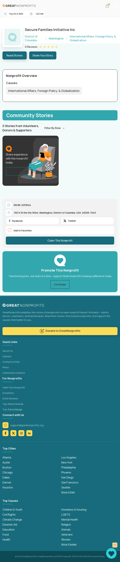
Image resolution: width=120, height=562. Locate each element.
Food (5, 534)
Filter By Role (52, 128)
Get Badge (60, 284)
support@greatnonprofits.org (22, 425)
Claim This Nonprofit (59, 240)
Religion (66, 524)
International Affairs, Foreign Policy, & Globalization (44, 91)
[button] (108, 6)
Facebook (16, 220)
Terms (91, 556)
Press (5, 367)
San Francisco (69, 482)
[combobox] (19, 13)
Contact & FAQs (11, 361)
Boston (6, 467)
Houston (7, 487)
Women (66, 539)
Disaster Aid (9, 524)
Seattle (65, 487)
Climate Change (12, 519)
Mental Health (69, 519)
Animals (66, 529)
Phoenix (66, 472)
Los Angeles (68, 457)
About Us (7, 350)
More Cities (68, 492)
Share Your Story (42, 55)
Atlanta (6, 457)
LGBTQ (65, 514)
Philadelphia (68, 467)
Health (6, 539)
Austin (6, 462)
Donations (8, 393)
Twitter (69, 220)
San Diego (67, 477)
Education (8, 529)
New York (66, 462)
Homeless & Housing (73, 509)
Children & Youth (12, 509)
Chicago (7, 472)
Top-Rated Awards (12, 404)
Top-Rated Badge (12, 409)
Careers (6, 356)
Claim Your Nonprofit (13, 387)
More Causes (68, 544)
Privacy (101, 556)
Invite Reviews (10, 398)
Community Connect (13, 372)
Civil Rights (9, 514)
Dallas (6, 477)
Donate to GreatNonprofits (60, 331)
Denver (6, 482)
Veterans (67, 534)
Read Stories (14, 55)
